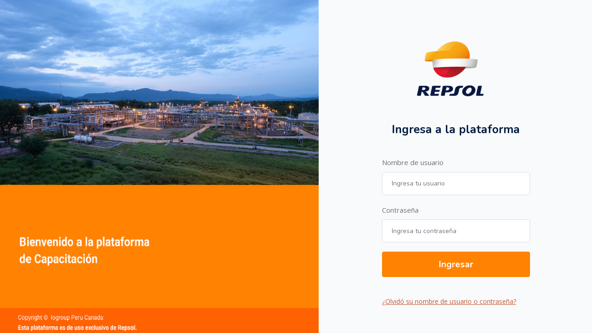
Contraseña (400, 210)
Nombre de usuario (413, 162)
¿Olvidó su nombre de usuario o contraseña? (449, 301)
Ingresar (456, 265)
